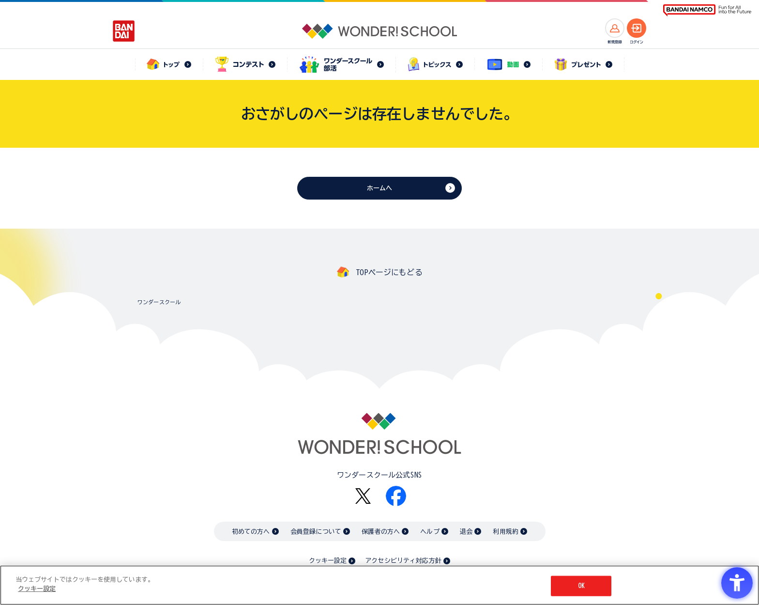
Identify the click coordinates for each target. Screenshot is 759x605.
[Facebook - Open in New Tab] (396, 496)
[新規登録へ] (614, 28)
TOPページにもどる (389, 272)
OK (581, 586)
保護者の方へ (381, 531)
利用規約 (505, 531)
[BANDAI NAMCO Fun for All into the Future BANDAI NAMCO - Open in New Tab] (707, 10)
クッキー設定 (328, 561)
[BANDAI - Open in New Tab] (124, 31)
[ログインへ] (636, 28)
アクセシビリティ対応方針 (403, 561)
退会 (466, 531)
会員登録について (315, 531)
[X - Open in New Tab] (363, 496)
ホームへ (380, 188)
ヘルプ (429, 531)
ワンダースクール (159, 302)
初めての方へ (251, 531)
